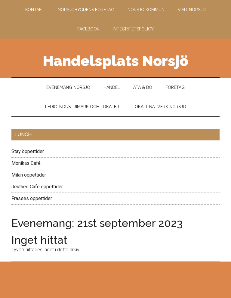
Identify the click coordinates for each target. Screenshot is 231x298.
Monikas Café (26, 163)
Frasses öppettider (31, 198)
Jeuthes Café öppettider (37, 187)
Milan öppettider (28, 175)
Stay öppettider (27, 151)
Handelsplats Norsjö (115, 60)
